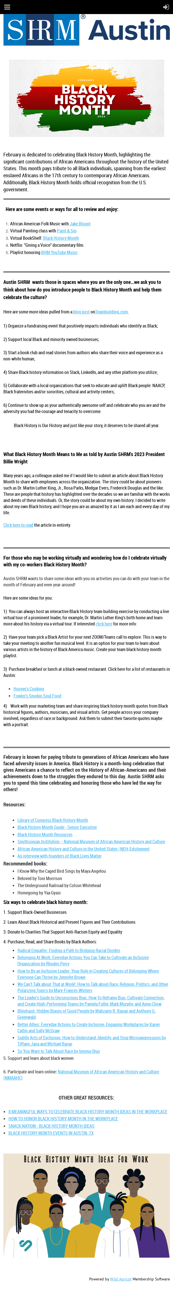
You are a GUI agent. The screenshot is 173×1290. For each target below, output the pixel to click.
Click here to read (18, 525)
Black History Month (61, 238)
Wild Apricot (121, 1279)
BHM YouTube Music (59, 252)
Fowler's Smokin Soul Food (37, 696)
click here (104, 624)
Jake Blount (80, 224)
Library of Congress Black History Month (52, 820)
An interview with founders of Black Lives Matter (59, 856)
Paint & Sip (66, 231)
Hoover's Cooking (29, 689)
